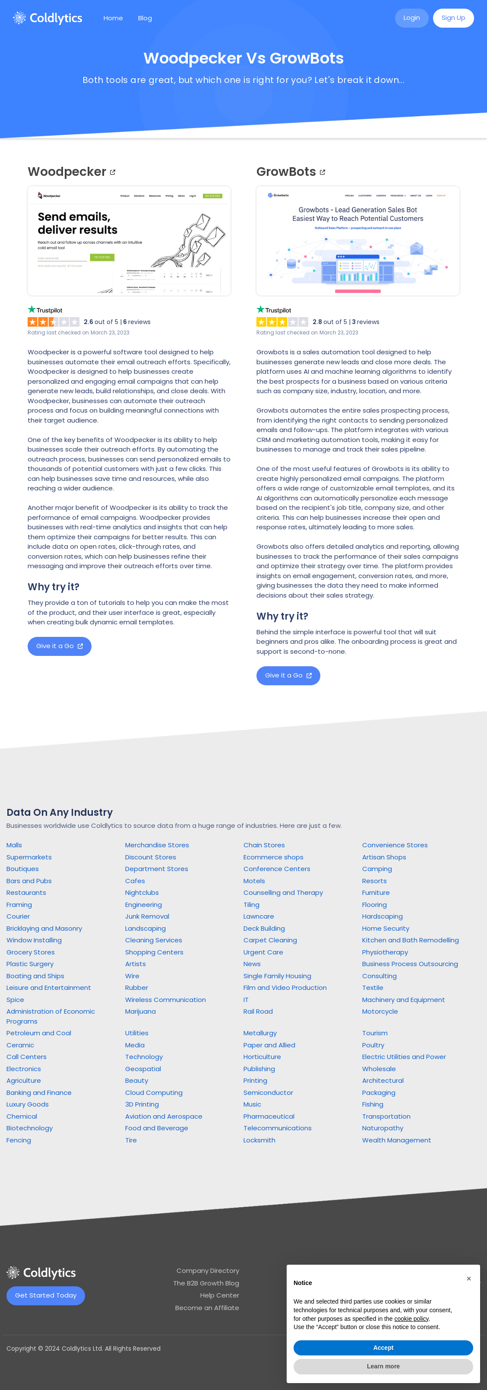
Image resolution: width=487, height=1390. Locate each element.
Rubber (136, 987)
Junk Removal (147, 916)
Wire (132, 975)
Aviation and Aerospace (163, 1116)
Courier (18, 916)
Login (412, 17)
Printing (255, 1080)
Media (135, 1045)
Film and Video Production (285, 987)
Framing (19, 904)
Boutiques (22, 868)
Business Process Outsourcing (410, 963)
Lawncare (259, 916)
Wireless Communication (165, 999)
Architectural (383, 1080)
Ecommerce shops (274, 857)
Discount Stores (150, 857)
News (252, 963)
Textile (372, 987)
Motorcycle (380, 1011)
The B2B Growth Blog (206, 1283)
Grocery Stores (30, 952)
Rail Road (258, 1011)
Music (252, 1104)
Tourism (375, 1032)
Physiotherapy (385, 952)
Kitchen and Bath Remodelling (410, 940)
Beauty (136, 1080)
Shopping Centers (154, 952)
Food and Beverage (156, 1127)
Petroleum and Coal (38, 1032)
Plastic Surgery (30, 963)
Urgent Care (263, 952)
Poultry (373, 1045)
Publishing (259, 1068)
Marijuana (140, 1011)
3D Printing (142, 1104)
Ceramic (20, 1045)
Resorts (374, 880)
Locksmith (259, 1140)
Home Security (385, 928)
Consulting (379, 975)
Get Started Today (45, 1295)
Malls (14, 844)
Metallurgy (260, 1032)
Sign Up (453, 17)
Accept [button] (383, 1347)
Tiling (251, 904)
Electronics (23, 1068)
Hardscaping (382, 916)
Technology (144, 1056)
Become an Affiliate (207, 1307)
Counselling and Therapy (283, 892)
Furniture (376, 892)
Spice (15, 999)
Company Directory (208, 1270)
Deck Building (264, 928)
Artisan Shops (384, 857)
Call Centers (26, 1056)
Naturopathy (382, 1127)
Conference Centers (277, 868)
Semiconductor (268, 1092)
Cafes (135, 880)
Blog (145, 17)
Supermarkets (29, 857)
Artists (135, 963)
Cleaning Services (153, 940)
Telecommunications (278, 1127)
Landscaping (145, 928)
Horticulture (262, 1056)
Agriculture (23, 1080)
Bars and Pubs (29, 880)
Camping (377, 868)
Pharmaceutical (269, 1116)
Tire (131, 1140)
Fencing (18, 1140)
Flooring (374, 904)
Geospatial (143, 1068)
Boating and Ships (35, 975)
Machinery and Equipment (403, 999)
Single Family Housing (277, 975)
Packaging (378, 1092)
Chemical (21, 1116)
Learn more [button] (383, 1366)
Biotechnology (29, 1127)
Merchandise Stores (157, 844)
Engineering (143, 904)
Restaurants (26, 892)
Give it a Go (59, 645)
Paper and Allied (269, 1045)
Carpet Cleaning (270, 940)
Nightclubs (142, 892)
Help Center (219, 1295)
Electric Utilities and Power (404, 1056)
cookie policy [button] (411, 1318)
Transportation (386, 1116)
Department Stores (156, 868)
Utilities (137, 1032)
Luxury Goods (27, 1104)
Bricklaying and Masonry (44, 928)
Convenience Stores (395, 844)
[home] (47, 18)
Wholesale (379, 1068)
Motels (254, 880)
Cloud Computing (154, 1092)
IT (246, 999)
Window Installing (34, 940)
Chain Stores (264, 844)
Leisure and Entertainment (48, 987)
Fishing (372, 1104)
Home (113, 17)
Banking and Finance (39, 1092)
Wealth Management (396, 1140)
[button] (469, 1278)
